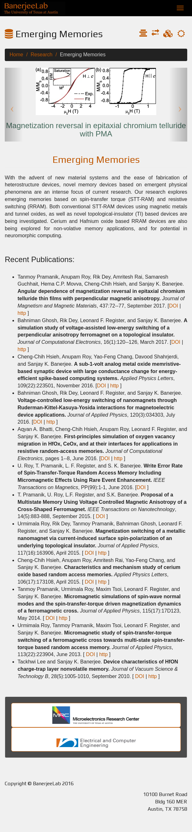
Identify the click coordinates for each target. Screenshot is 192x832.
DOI (173, 306)
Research (41, 54)
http (22, 313)
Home (16, 54)
